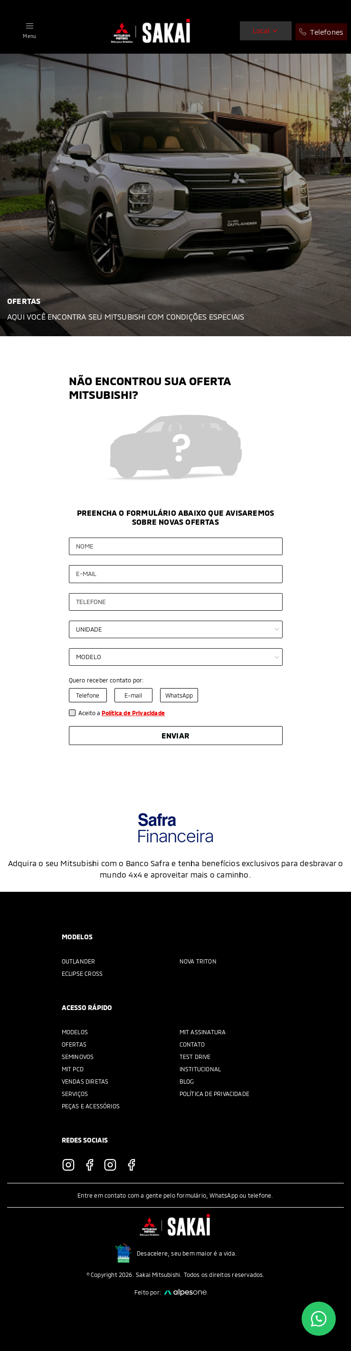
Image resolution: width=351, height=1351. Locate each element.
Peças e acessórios (91, 1106)
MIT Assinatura (203, 1032)
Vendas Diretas (85, 1081)
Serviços (75, 1093)
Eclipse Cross (82, 973)
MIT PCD (73, 1069)
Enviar (175, 735)
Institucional (200, 1069)
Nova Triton (198, 961)
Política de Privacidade (215, 1093)
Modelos (75, 1032)
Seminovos (78, 1056)
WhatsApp (179, 695)
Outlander (78, 961)
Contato (192, 1044)
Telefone (87, 695)
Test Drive (195, 1056)
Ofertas (74, 1044)
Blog (187, 1081)
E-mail (133, 695)
